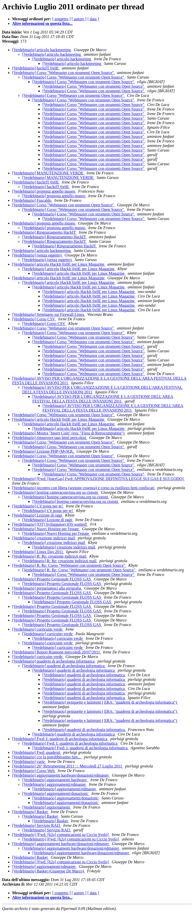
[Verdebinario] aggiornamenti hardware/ (55, 780)
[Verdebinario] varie (29, 761)
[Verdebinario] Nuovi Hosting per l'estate (46, 529)
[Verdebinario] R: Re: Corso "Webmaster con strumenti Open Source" (69, 565)
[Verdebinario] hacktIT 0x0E (36, 68)
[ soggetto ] (61, 19)
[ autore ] (79, 19)
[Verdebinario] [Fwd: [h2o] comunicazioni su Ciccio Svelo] (61, 834)
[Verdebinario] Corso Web (34, 771)
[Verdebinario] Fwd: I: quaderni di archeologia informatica (60, 739)
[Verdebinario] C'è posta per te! (38, 506)
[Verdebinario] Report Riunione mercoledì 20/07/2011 (56, 652)
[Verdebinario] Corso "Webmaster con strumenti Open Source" (63, 72)
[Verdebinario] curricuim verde (37, 629)
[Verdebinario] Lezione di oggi (37, 515)
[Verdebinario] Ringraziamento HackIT (44, 232)
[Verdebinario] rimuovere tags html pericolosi (49, 437)
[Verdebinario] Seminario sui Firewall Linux (48, 314)
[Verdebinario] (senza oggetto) (37, 255)
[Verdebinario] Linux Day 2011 (38, 552)
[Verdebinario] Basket (30, 812)
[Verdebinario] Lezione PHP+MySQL (43, 451)
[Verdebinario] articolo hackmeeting (42, 50)
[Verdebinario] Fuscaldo (32, 200)
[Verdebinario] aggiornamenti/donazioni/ (55, 793)
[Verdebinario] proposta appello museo (44, 191)
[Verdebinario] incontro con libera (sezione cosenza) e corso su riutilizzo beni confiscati (83, 488)
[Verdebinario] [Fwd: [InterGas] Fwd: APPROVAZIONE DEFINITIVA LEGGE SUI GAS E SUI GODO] (98, 479)
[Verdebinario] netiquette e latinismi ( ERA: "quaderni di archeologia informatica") (110, 702)
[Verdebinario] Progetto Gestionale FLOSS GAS (52, 579)
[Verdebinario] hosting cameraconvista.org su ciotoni (55, 492)
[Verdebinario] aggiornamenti (46, 807)
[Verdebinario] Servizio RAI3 (36, 825)
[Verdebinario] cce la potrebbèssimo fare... (47, 757)
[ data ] (93, 19)
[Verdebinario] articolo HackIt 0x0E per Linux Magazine (58, 264)
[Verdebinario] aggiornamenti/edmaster (54, 784)
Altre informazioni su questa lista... (42, 23)
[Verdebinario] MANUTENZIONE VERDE (48, 173)
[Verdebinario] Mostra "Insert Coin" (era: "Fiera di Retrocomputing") (68, 433)
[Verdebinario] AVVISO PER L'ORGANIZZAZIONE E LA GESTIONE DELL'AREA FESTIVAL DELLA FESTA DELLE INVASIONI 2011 (102, 398)
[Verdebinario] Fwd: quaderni (36, 752)
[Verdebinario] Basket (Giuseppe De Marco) (48, 871)
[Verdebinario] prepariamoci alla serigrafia (47, 588)
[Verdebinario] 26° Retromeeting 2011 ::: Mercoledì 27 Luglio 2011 (67, 766)
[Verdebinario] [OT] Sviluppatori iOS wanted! (50, 524)
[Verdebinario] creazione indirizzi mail (44, 538)
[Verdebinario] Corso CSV (34, 319)
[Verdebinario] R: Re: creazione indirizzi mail (49, 556)
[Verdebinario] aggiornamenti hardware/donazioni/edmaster (61, 775)
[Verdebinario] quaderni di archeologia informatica (53, 661)
